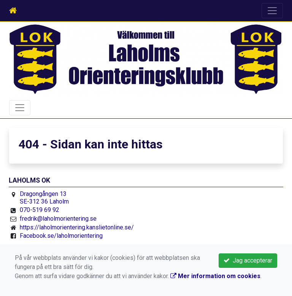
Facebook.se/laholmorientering (61, 235)
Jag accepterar (248, 260)
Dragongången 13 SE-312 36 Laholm (44, 197)
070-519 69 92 (39, 209)
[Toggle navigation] (272, 10)
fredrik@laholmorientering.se (58, 218)
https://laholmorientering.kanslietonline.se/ (77, 227)
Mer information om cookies (215, 276)
